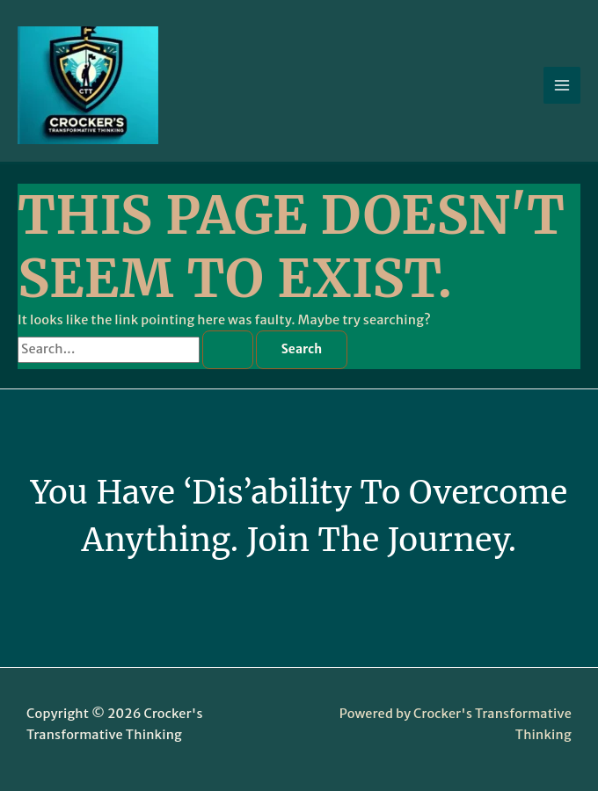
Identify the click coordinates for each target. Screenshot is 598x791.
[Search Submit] (227, 349)
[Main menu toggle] (561, 85)
